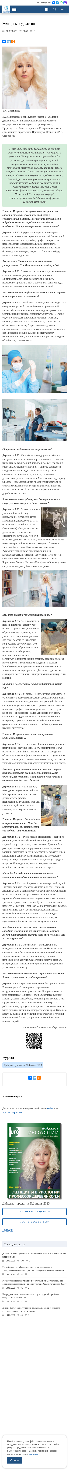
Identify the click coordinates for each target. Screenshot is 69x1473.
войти (50, 1108)
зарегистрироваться (13, 1112)
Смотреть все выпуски (34, 1221)
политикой (33, 1454)
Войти (63, 9)
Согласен (14, 1460)
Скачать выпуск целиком (34, 1211)
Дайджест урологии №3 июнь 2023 (23, 1065)
